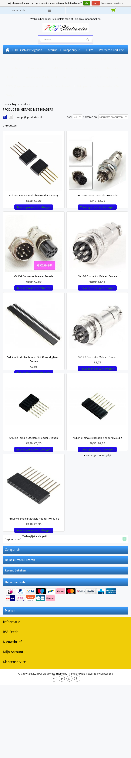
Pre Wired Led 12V (111, 50)
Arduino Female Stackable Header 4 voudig (33, 195)
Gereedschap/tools (110, 86)
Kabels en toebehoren (105, 77)
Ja (86, 3)
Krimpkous (84, 86)
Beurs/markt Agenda (28, 50)
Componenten (37, 68)
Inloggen (65, 19)
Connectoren (14, 68)
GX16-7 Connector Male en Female (97, 386)
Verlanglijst (27, 213)
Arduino (53, 50)
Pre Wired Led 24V (18, 59)
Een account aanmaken (87, 19)
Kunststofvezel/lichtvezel (40, 77)
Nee (96, 3)
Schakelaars (90, 68)
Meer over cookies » (112, 3)
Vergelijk (41, 213)
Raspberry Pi (71, 50)
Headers (11, 77)
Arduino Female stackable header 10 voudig (34, 576)
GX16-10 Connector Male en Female (97, 195)
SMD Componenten (64, 68)
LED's (89, 50)
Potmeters (110, 68)
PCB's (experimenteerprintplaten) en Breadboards (39, 86)
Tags (14, 104)
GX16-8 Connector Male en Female (97, 290)
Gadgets (11, 95)
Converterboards (73, 77)
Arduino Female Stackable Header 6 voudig (33, 481)
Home (7, 49)
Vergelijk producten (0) (29, 117)
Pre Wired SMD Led (66, 59)
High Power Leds (96, 59)
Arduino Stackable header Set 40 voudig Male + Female (34, 388)
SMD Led (42, 59)
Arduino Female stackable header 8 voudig (97, 481)
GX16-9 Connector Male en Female (33, 290)
